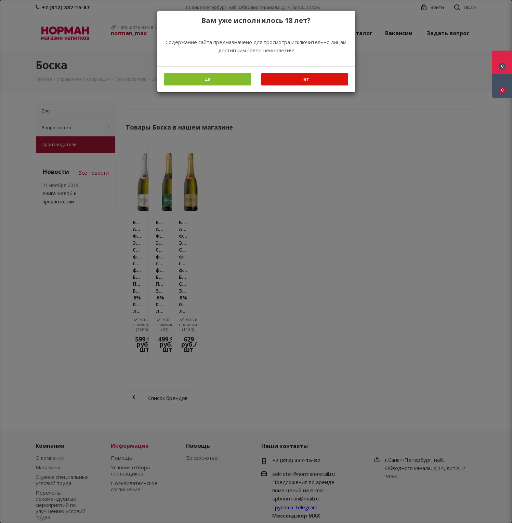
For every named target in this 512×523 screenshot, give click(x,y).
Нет (305, 79)
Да (207, 79)
